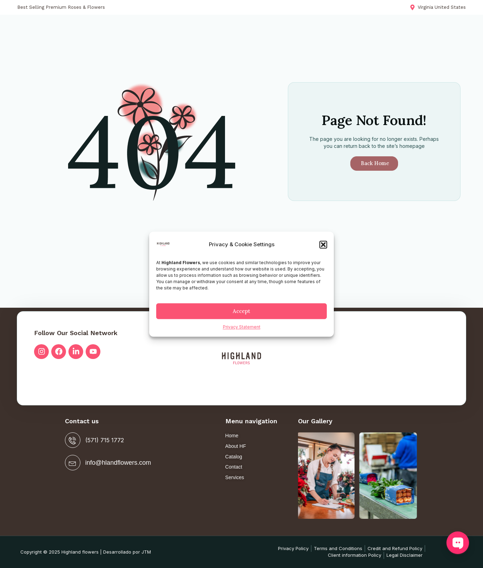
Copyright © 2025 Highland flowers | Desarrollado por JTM (85, 552)
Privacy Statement (241, 327)
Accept (241, 311)
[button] (323, 244)
